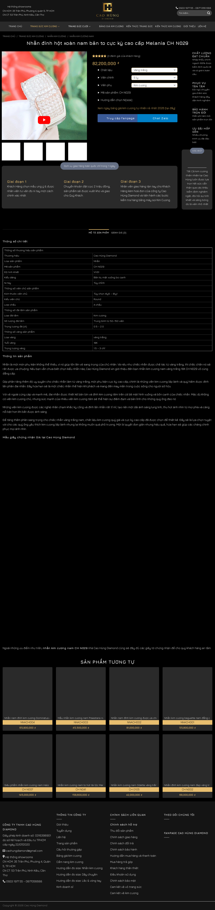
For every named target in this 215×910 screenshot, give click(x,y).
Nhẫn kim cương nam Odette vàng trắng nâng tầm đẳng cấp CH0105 (152, 785)
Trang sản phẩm (66, 843)
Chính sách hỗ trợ (123, 824)
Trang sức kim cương (42, 26)
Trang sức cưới (76, 26)
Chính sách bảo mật (123, 880)
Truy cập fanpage (117, 118)
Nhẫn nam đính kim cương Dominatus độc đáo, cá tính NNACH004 (43, 717)
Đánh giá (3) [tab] (118, 232)
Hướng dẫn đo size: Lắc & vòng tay (78, 880)
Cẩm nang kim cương (69, 861)
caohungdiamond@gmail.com (24, 850)
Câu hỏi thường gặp (69, 849)
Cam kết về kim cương (124, 893)
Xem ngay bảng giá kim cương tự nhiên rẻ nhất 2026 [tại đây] (136, 108)
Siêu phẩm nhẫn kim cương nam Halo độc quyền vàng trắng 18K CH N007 (47, 785)
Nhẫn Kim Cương (56, 36)
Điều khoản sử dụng (123, 874)
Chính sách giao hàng (123, 837)
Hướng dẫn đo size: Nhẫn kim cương (79, 868)
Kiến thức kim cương (168, 26)
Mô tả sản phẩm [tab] (99, 232)
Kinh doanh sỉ (64, 886)
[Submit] (209, 13)
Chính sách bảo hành (123, 849)
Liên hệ (202, 26)
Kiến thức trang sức (139, 26)
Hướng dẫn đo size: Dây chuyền (76, 874)
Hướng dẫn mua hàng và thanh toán (133, 855)
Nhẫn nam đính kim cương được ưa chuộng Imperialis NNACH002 (149, 717)
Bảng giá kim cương (109, 26)
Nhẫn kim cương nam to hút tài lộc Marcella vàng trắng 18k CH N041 (97, 785)
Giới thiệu (189, 26)
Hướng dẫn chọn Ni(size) (116, 100)
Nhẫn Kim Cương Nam (82, 36)
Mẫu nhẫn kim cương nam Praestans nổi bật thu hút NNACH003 (95, 717)
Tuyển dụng (64, 830)
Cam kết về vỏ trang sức (126, 886)
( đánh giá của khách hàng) (123, 55)
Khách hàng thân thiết (124, 868)
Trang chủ (15, 26)
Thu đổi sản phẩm (121, 830)
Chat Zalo (157, 118)
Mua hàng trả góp (121, 861)
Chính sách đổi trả (122, 843)
